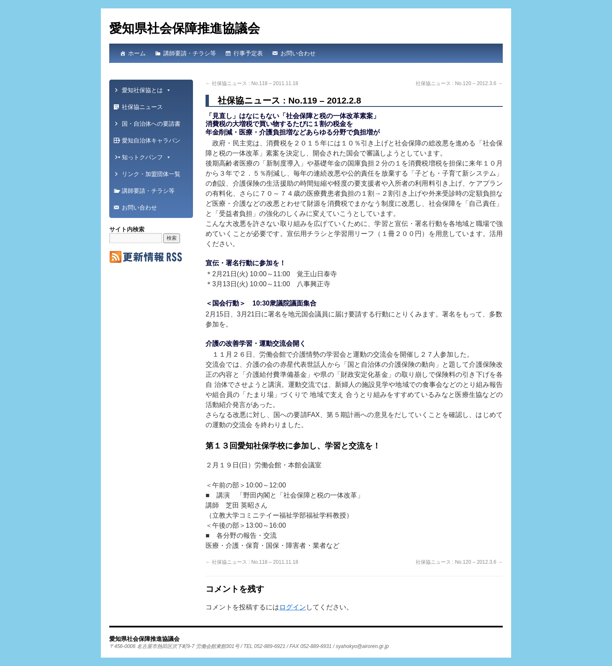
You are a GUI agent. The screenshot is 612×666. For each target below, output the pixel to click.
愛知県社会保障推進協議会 (184, 28)
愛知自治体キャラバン (148, 143)
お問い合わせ (298, 53)
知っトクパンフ (146, 157)
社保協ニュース (142, 107)
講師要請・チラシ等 (189, 53)
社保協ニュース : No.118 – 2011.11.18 (252, 83)
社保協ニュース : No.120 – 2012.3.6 (459, 83)
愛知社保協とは (146, 90)
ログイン (292, 607)
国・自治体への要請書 (148, 126)
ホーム (137, 53)
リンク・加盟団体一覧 (148, 176)
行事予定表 (248, 53)
